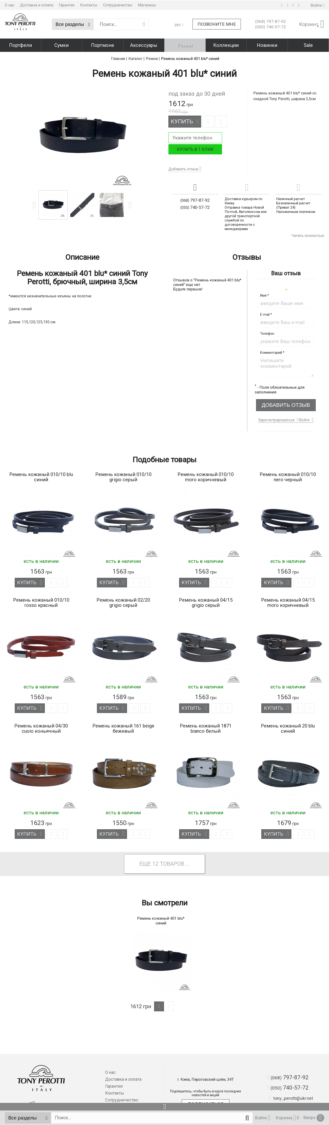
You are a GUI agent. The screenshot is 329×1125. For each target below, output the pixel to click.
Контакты (88, 5)
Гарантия (66, 5)
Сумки (61, 45)
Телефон (267, 332)
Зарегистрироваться (276, 419)
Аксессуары (143, 45)
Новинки (267, 45)
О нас (9, 5)
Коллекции (226, 45)
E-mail (266, 313)
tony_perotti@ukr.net (291, 1098)
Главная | (119, 57)
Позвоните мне (216, 24)
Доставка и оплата (36, 5)
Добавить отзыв (183, 168)
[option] (53, 203)
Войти (304, 419)
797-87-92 (270, 21)
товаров (172, 863)
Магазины (147, 5)
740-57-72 (270, 26)
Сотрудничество (117, 5)
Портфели (20, 45)
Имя (264, 294)
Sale (308, 45)
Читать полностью (307, 234)
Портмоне (102, 45)
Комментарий (272, 351)
